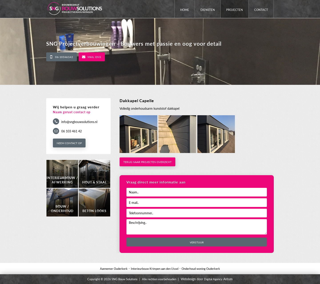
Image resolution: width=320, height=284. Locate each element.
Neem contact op (69, 143)
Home (184, 10)
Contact (261, 10)
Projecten (234, 10)
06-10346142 (64, 57)
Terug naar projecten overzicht (147, 162)
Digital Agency (213, 279)
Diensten (207, 10)
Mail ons (94, 57)
